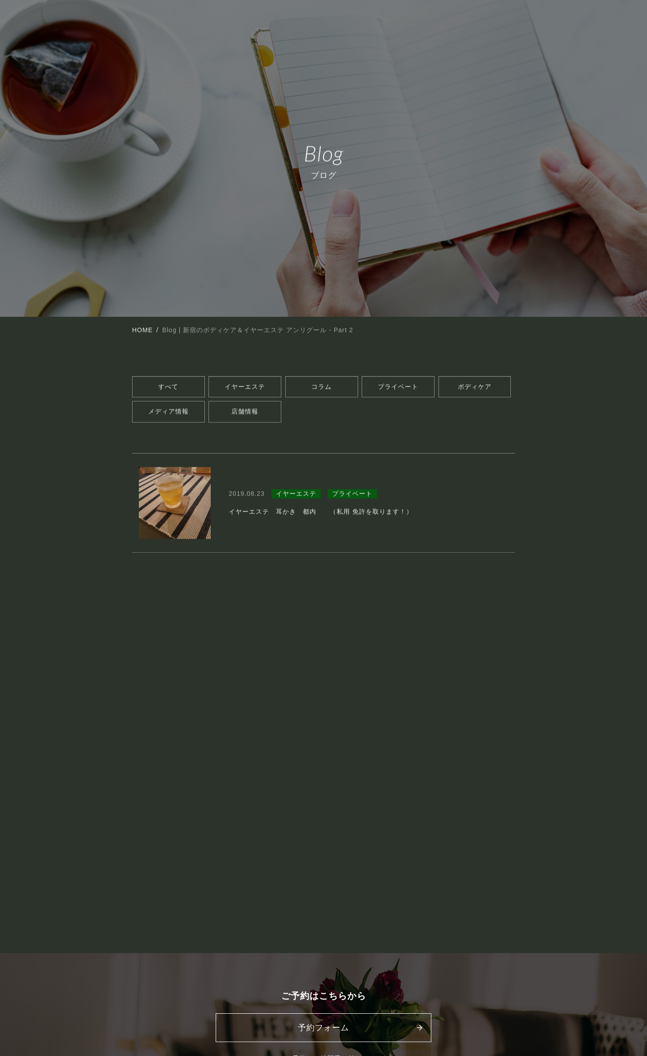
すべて (168, 387)
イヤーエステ (245, 387)
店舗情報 (244, 412)
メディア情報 (168, 412)
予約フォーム (323, 1027)
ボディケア (475, 387)
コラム (321, 387)
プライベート (398, 387)
